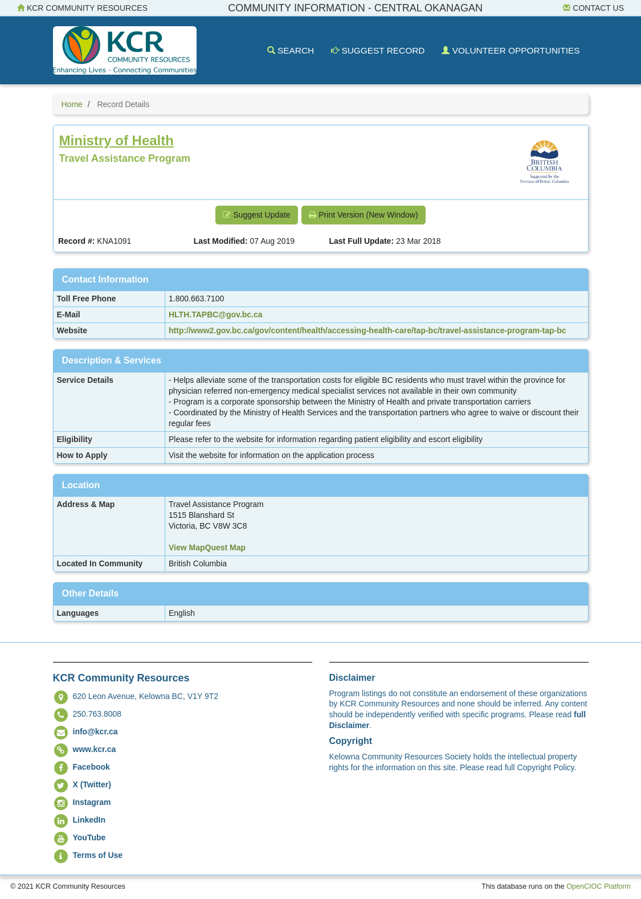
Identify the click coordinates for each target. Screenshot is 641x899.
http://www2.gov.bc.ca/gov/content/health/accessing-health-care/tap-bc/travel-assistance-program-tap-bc (367, 330)
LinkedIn (89, 819)
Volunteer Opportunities (510, 50)
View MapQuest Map (207, 547)
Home (72, 104)
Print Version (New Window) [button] (363, 214)
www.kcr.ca (94, 749)
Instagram (92, 802)
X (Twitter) (92, 784)
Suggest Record (377, 50)
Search (290, 50)
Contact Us (593, 8)
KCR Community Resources (82, 8)
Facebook (91, 766)
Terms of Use (98, 855)
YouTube (89, 837)
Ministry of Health (116, 140)
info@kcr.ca (95, 731)
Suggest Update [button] (256, 214)
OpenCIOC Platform (598, 886)
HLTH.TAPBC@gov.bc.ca (216, 314)
